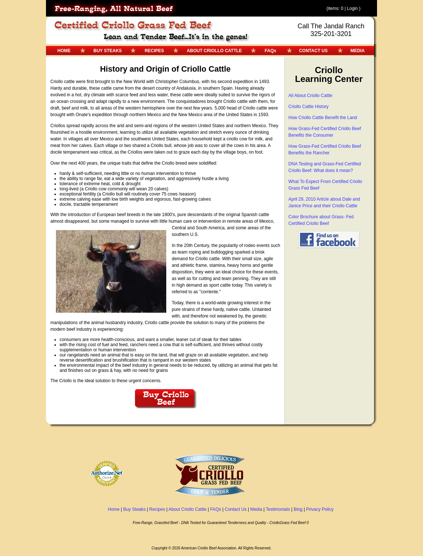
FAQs (270, 50)
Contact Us (235, 509)
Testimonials (278, 509)
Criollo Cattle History (308, 106)
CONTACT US (313, 50)
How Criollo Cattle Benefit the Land (322, 117)
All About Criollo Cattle (310, 95)
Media (256, 509)
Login (352, 8)
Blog (298, 509)
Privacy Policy (320, 509)
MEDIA (358, 50)
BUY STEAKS (107, 50)
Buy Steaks (134, 509)
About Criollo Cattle (187, 509)
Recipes (157, 509)
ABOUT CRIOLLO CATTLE (214, 50)
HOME (64, 50)
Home (114, 509)
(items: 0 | (336, 8)
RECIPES (154, 50)
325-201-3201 (331, 33)
